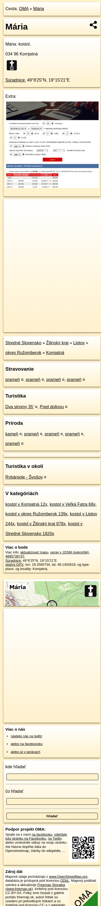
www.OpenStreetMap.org (68, 877)
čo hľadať (14, 791)
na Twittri (55, 838)
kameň (11, 434)
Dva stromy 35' (19, 407)
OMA (24, 8)
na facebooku (42, 834)
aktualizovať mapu (34, 552)
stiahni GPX (14, 565)
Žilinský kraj (57, 343)
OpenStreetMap (42, 323)
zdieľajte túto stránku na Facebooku (36, 836)
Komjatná (55, 352)
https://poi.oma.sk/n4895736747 (28, 328)
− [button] (12, 216)
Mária (38, 8)
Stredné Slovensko (23, 343)
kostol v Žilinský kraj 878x (41, 523)
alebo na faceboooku (27, 744)
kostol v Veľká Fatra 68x (72, 504)
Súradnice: (15, 80)
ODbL (64, 881)
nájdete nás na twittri (26, 736)
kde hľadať (15, 767)
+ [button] (12, 208)
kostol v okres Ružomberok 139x (36, 514)
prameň (12, 379)
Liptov (79, 343)
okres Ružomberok (23, 352)
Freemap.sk (70, 323)
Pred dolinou (52, 407)
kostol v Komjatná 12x (26, 504)
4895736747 (14, 556)
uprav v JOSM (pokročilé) (69, 552)
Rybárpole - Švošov (24, 477)
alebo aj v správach (25, 752)
